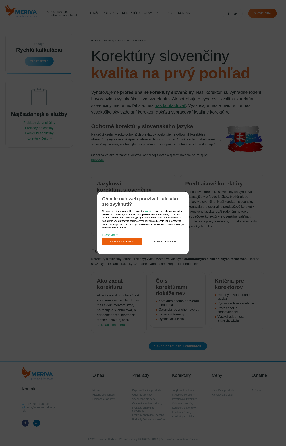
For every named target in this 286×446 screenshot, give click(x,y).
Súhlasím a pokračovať (122, 241)
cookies (149, 211)
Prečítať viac (108, 235)
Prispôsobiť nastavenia (164, 241)
